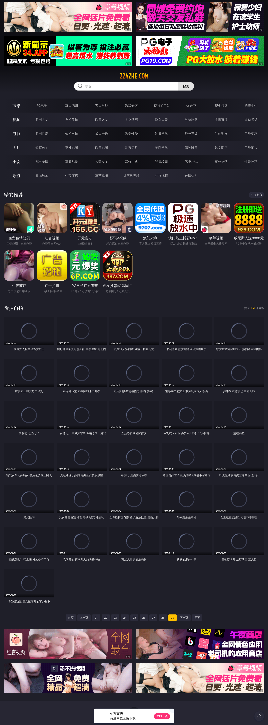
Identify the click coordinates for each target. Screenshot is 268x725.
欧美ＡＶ (101, 119)
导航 (16, 175)
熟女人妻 (161, 119)
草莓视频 (101, 175)
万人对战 (101, 105)
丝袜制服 (191, 119)
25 (134, 617)
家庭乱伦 (71, 161)
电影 (16, 133)
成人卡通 (101, 133)
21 (96, 617)
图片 (16, 147)
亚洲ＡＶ (41, 119)
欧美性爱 (131, 133)
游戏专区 (131, 105)
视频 (16, 119)
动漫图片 (131, 147)
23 (115, 617)
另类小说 (191, 161)
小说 (16, 161)
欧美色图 (101, 147)
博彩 (16, 105)
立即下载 (162, 716)
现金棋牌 (221, 105)
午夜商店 (71, 175)
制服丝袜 (161, 133)
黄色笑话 (221, 161)
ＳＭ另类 (251, 119)
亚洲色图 (71, 147)
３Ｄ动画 (131, 119)
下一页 (184, 617)
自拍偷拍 (71, 119)
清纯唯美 (191, 147)
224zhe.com (134, 76)
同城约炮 (41, 175)
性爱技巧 (251, 161)
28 (163, 617)
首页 (71, 617)
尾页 (197, 617)
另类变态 (251, 133)
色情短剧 (191, 175)
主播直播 (221, 119)
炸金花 (191, 105)
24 (124, 617)
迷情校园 (161, 161)
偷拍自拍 (71, 133)
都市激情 (41, 161)
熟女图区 (221, 147)
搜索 (186, 86)
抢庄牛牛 (251, 105)
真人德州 (71, 105)
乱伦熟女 (221, 133)
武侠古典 (131, 161)
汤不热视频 (131, 175)
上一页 (84, 617)
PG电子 (41, 105)
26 (143, 617)
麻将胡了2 (161, 105)
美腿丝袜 (161, 147)
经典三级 (191, 133)
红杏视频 (161, 175)
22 (105, 617)
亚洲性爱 (41, 133)
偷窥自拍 (41, 147)
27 (153, 617)
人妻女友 (101, 161)
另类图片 (251, 147)
